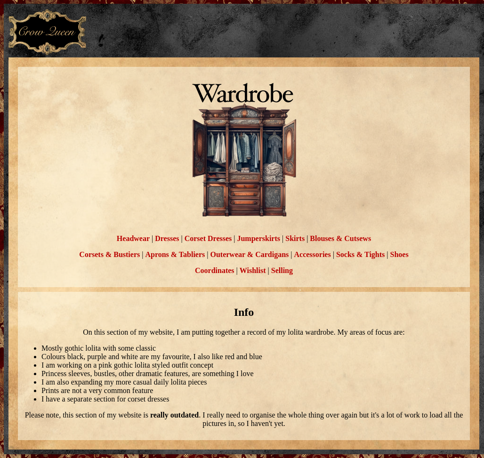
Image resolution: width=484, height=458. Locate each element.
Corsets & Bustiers (109, 254)
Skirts (295, 238)
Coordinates (214, 270)
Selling (282, 270)
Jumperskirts (258, 238)
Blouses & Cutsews (340, 238)
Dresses (167, 238)
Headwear (133, 238)
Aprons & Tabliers (175, 254)
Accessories (312, 254)
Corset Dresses (208, 238)
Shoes (399, 254)
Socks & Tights (360, 254)
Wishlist (253, 270)
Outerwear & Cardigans (249, 254)
